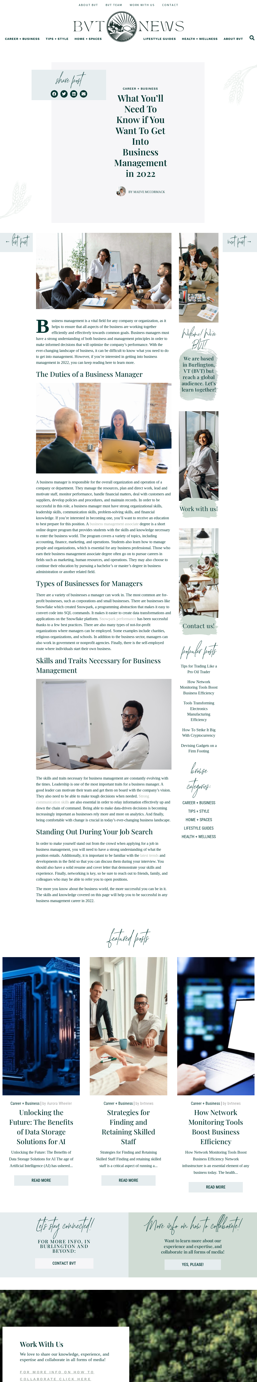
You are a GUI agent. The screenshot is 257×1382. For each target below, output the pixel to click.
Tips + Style (57, 44)
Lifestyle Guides (159, 44)
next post (236, 242)
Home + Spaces (88, 44)
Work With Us (142, 5)
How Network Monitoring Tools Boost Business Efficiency (198, 687)
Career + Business (22, 44)
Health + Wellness (200, 44)
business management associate (114, 524)
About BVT (88, 5)
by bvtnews (144, 1114)
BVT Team (114, 5)
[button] (54, 93)
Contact (170, 5)
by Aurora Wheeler (57, 1114)
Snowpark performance (117, 618)
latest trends (149, 855)
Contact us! (199, 626)
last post (20, 242)
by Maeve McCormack (146, 192)
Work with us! (199, 509)
